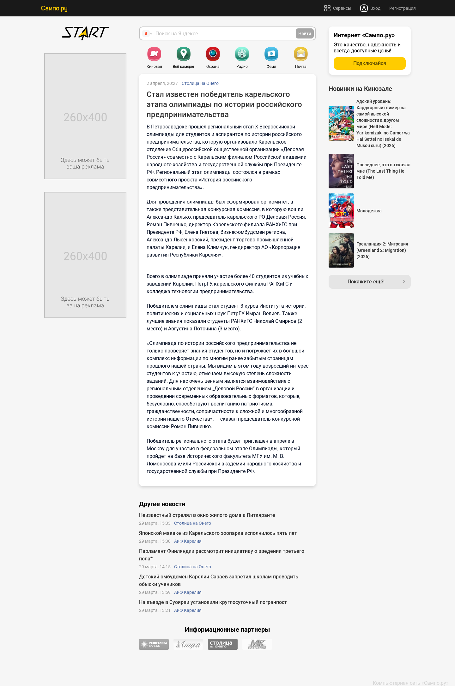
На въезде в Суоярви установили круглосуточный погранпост (213, 602)
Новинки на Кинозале (360, 88)
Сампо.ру (54, 8)
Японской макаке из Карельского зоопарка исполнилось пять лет (218, 533)
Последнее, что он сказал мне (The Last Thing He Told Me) (383, 171)
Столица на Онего (200, 83)
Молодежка (369, 210)
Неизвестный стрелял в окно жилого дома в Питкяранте (207, 515)
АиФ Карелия (188, 541)
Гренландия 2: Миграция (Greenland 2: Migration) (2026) (382, 250)
